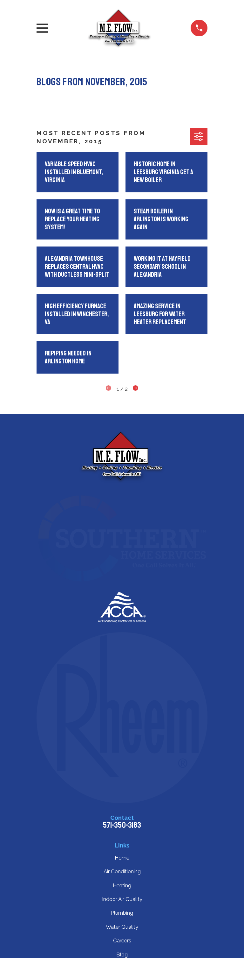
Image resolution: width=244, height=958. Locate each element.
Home (122, 857)
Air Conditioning (122, 871)
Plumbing (122, 913)
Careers (122, 940)
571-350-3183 (122, 825)
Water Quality (122, 927)
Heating (122, 885)
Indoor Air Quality (122, 899)
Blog (122, 954)
